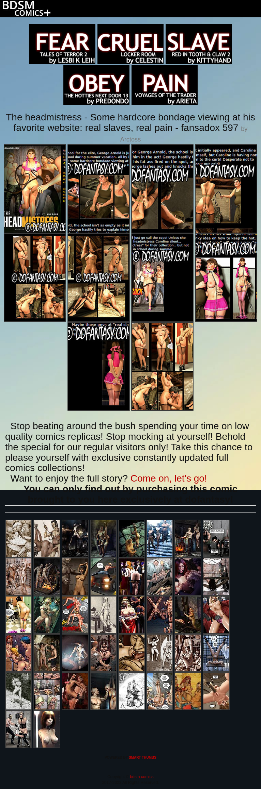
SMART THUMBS (142, 757)
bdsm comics (141, 776)
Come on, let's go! (168, 478)
